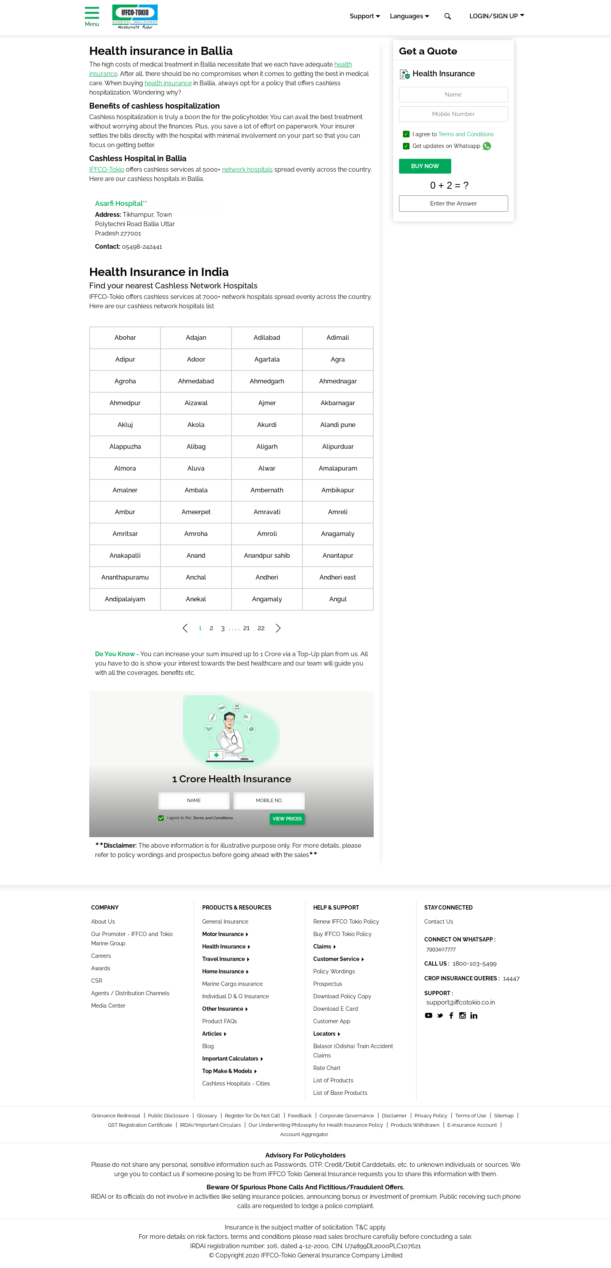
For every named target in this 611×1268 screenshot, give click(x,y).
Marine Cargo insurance (232, 984)
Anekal (196, 599)
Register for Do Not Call (253, 1116)
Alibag (196, 446)
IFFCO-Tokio (106, 169)
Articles (212, 1034)
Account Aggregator (304, 1134)
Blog (208, 1046)
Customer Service (336, 959)
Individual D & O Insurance (235, 996)
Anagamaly (338, 533)
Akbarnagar (338, 403)
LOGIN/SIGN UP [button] (494, 16)
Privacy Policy (432, 1116)
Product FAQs (219, 1021)
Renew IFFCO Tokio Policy (346, 922)
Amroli (267, 533)
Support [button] (362, 16)
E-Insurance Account (472, 1125)
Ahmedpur (125, 403)
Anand (196, 555)
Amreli (338, 512)
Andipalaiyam (125, 599)
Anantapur (338, 555)
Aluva (196, 468)
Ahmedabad (196, 381)
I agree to (453, 134)
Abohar (125, 337)
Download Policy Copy (342, 996)
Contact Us (438, 922)
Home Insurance (223, 971)
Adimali (338, 337)
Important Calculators (231, 1058)
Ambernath (267, 490)
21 (246, 627)
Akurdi (267, 425)
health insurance (168, 83)
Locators (325, 1034)
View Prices (287, 819)
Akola (196, 425)
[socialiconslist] (428, 1015)
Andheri (267, 577)
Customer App (331, 1021)
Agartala (267, 359)
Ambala (196, 490)
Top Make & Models (227, 1071)
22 (261, 627)
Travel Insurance (224, 959)
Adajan (196, 337)
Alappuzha (125, 446)
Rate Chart (327, 1068)
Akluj (125, 425)
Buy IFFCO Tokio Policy (342, 934)
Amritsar (125, 533)
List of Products (333, 1080)
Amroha (196, 533)
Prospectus (327, 984)
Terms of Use (471, 1116)
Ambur (125, 512)
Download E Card (335, 1009)
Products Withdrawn (416, 1125)
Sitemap (504, 1116)
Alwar (266, 468)
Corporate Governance (347, 1116)
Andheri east (338, 577)
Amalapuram (338, 468)
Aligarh (266, 446)
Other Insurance (223, 1009)
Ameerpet (196, 512)
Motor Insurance (223, 934)
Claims (322, 946)
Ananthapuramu (125, 577)
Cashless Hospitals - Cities (236, 1083)
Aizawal (196, 403)
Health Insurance (224, 946)
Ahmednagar (338, 381)
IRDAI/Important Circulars (211, 1125)
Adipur (125, 359)
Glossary (207, 1116)
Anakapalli (125, 555)
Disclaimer (395, 1116)
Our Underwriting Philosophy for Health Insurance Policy (316, 1125)
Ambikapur (337, 490)
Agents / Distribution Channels (130, 993)
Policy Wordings (334, 971)
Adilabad (267, 337)
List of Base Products (340, 1093)
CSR (96, 981)
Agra (338, 359)
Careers (101, 956)
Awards (100, 968)
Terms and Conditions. (212, 818)
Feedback (300, 1116)
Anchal (196, 577)
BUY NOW (425, 166)
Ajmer (267, 403)
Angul (338, 599)
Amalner (125, 490)
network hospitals (247, 169)
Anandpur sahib (267, 555)
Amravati (267, 512)
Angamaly (267, 599)
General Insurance (225, 922)
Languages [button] (406, 16)
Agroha (125, 381)
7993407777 (441, 949)
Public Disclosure (169, 1116)
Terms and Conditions (466, 134)
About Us (103, 922)
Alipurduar (338, 446)
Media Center (108, 1006)
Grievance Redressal (116, 1116)
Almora (125, 468)
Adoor (196, 359)
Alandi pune (337, 425)
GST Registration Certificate (140, 1125)
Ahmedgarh (267, 381)
